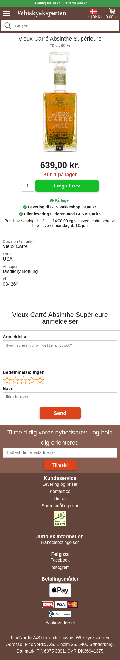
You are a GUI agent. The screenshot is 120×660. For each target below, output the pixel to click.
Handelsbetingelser (60, 542)
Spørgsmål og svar (59, 505)
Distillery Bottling (20, 271)
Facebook (59, 560)
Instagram (60, 567)
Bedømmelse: (23, 372)
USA (8, 259)
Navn (8, 388)
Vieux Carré (15, 246)
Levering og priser (59, 484)
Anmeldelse (15, 336)
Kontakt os (60, 491)
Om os (60, 498)
